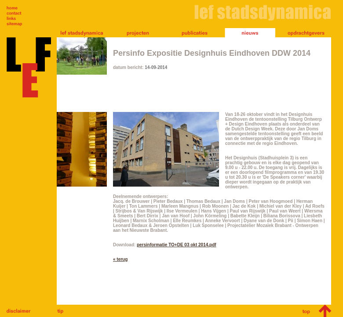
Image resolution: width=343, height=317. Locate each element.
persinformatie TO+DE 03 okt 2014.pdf (176, 244)
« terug (120, 259)
